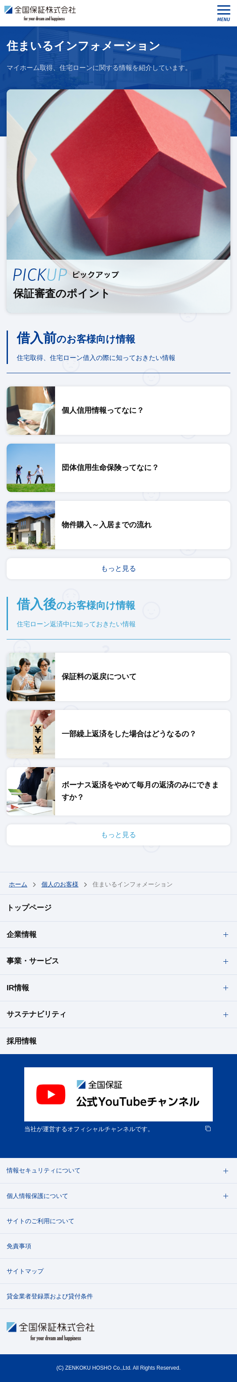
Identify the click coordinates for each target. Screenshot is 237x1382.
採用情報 (22, 1041)
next (225, 1100)
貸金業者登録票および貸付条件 (50, 1296)
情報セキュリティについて (44, 1170)
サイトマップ (25, 1271)
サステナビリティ (37, 1014)
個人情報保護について (37, 1195)
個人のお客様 (59, 884)
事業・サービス (33, 961)
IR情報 (18, 988)
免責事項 (19, 1246)
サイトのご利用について (40, 1220)
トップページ (29, 908)
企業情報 (22, 934)
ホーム (18, 884)
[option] (118, 1100)
